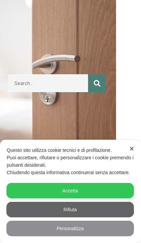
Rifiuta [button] (70, 209)
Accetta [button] (70, 190)
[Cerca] (97, 83)
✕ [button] (131, 148)
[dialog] (70, 191)
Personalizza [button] (70, 228)
